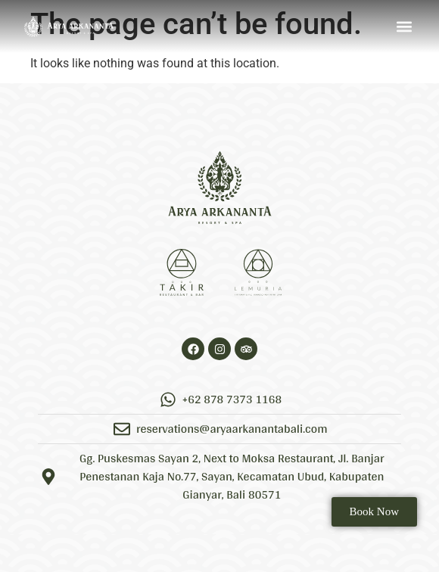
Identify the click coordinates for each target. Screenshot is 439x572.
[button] (403, 26)
